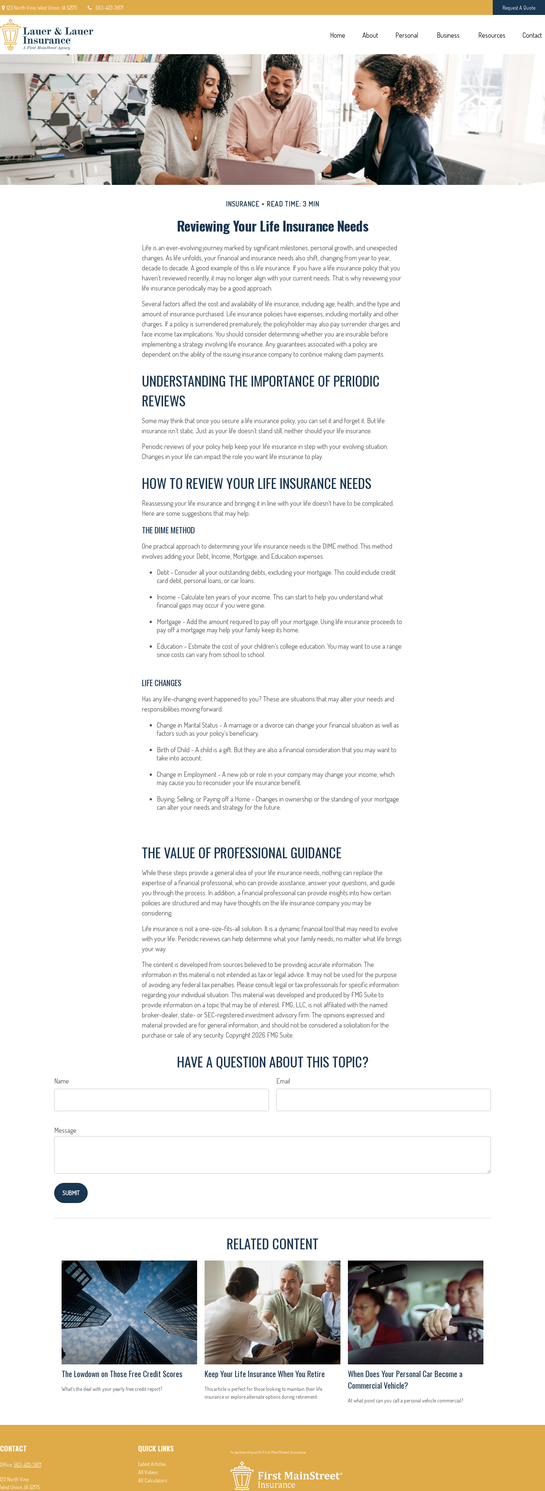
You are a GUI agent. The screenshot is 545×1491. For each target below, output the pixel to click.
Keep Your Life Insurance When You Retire (265, 1373)
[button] (337, 34)
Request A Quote (518, 7)
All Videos (148, 1472)
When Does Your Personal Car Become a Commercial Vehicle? (405, 1379)
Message (65, 1130)
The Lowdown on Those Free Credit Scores (122, 1373)
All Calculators (152, 1480)
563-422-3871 (104, 7)
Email (283, 1081)
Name (61, 1081)
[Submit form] (71, 1193)
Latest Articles (152, 1464)
